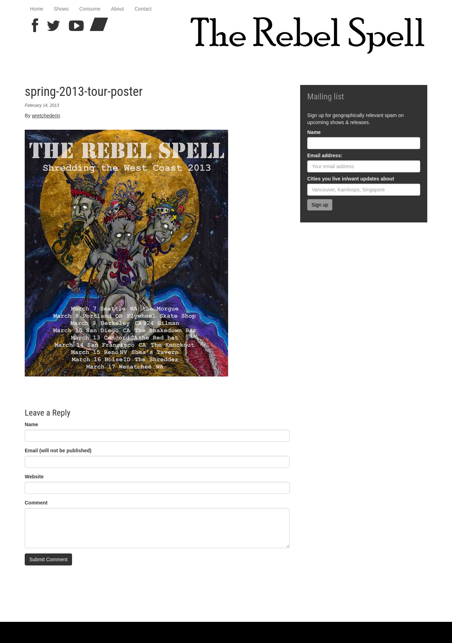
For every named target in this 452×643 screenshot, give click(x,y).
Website (34, 476)
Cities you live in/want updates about (350, 179)
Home (36, 9)
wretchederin (46, 115)
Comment (36, 503)
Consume (89, 9)
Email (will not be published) (58, 450)
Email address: (325, 155)
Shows (61, 9)
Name (31, 424)
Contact (143, 9)
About (117, 9)
